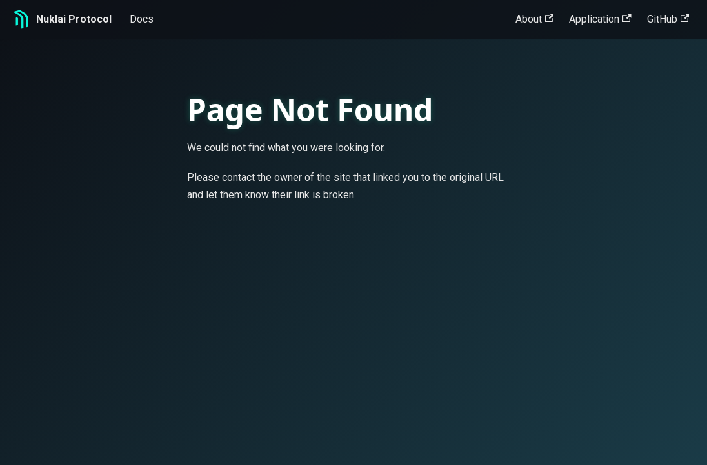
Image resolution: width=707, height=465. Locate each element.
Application (600, 19)
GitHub (668, 19)
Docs (142, 19)
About (534, 19)
